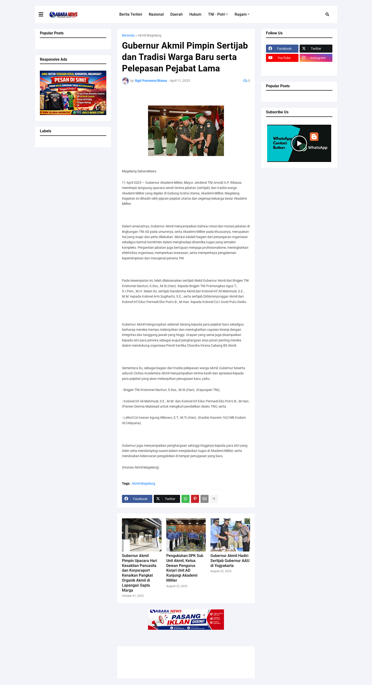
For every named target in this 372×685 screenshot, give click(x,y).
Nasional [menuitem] (156, 14)
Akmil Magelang (149, 35)
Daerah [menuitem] (176, 14)
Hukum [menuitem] (195, 14)
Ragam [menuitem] (241, 14)
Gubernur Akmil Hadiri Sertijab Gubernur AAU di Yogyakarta (229, 560)
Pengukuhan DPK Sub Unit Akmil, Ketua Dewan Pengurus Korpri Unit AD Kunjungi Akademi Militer (184, 568)
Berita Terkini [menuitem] (130, 14)
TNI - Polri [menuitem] (216, 14)
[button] (44, 14)
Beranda (128, 35)
